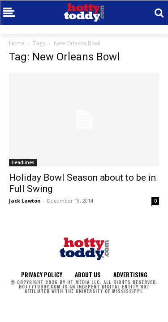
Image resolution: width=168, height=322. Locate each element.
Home (17, 43)
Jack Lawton (25, 200)
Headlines (23, 162)
